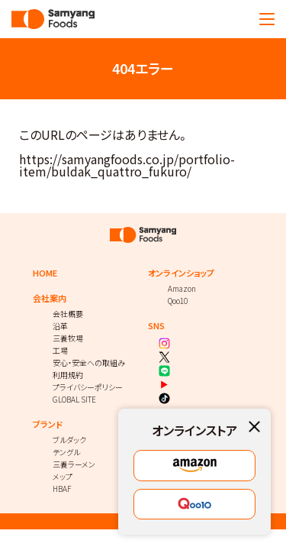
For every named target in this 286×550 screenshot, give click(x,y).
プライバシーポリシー (88, 387)
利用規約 (68, 374)
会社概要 (68, 313)
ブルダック (69, 439)
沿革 (60, 326)
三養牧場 (68, 338)
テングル (66, 452)
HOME (45, 273)
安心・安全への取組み (89, 362)
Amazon (182, 288)
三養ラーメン (74, 464)
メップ (62, 476)
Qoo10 (178, 300)
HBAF (62, 488)
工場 (60, 350)
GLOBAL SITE (74, 399)
